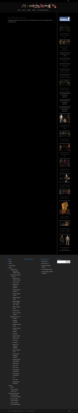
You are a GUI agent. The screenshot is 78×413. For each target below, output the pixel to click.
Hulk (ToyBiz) (16, 282)
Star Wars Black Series (43, 10)
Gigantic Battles (16, 336)
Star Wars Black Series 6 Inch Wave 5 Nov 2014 (65, 154)
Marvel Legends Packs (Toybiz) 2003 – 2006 (16, 303)
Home (19, 10)
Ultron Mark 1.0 (45, 263)
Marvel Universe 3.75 (15, 316)
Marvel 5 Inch (14, 269)
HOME (10, 263)
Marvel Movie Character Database (16, 355)
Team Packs (16, 367)
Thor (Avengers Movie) (47, 269)
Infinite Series (16, 338)
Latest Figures (12, 265)
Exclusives (15, 333)
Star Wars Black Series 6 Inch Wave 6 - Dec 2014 (65, 127)
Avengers (15, 318)
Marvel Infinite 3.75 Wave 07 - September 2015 (64, 48)
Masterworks (16, 363)
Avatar (12, 387)
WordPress (32, 411)
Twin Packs (15, 379)
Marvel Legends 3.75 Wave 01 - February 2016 (65, 35)
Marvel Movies (16, 310)
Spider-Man (15, 365)
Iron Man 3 (15, 342)
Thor (14, 377)
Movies (34, 10)
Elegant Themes (18, 411)
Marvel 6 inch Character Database (16, 286)
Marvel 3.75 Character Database (15, 346)
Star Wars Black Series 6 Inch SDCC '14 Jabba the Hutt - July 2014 (65, 230)
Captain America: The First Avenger (17, 330)
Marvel (28, 10)
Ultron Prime (45, 261)
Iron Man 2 (15, 340)
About (23, 10)
